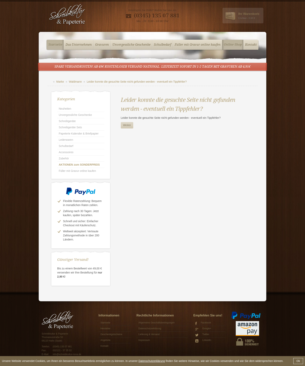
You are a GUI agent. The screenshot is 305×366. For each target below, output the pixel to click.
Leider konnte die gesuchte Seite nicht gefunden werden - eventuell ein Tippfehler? (137, 81)
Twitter (202, 335)
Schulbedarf (162, 44)
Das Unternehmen (79, 44)
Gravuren (102, 44)
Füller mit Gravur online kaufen (198, 44)
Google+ (203, 329)
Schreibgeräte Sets (70, 127)
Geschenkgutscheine (111, 334)
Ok (298, 361)
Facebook (203, 323)
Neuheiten (65, 108)
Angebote (105, 340)
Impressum (144, 340)
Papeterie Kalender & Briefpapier (79, 133)
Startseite (55, 44)
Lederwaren (66, 139)
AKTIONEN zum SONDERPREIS (79, 164)
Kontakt (251, 44)
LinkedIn (203, 340)
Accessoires (66, 152)
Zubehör (64, 158)
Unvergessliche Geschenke (131, 44)
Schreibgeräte (67, 121)
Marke (60, 81)
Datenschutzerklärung (151, 361)
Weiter (127, 125)
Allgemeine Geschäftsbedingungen (156, 322)
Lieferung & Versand (149, 334)
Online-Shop (233, 44)
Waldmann (75, 81)
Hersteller (105, 328)
